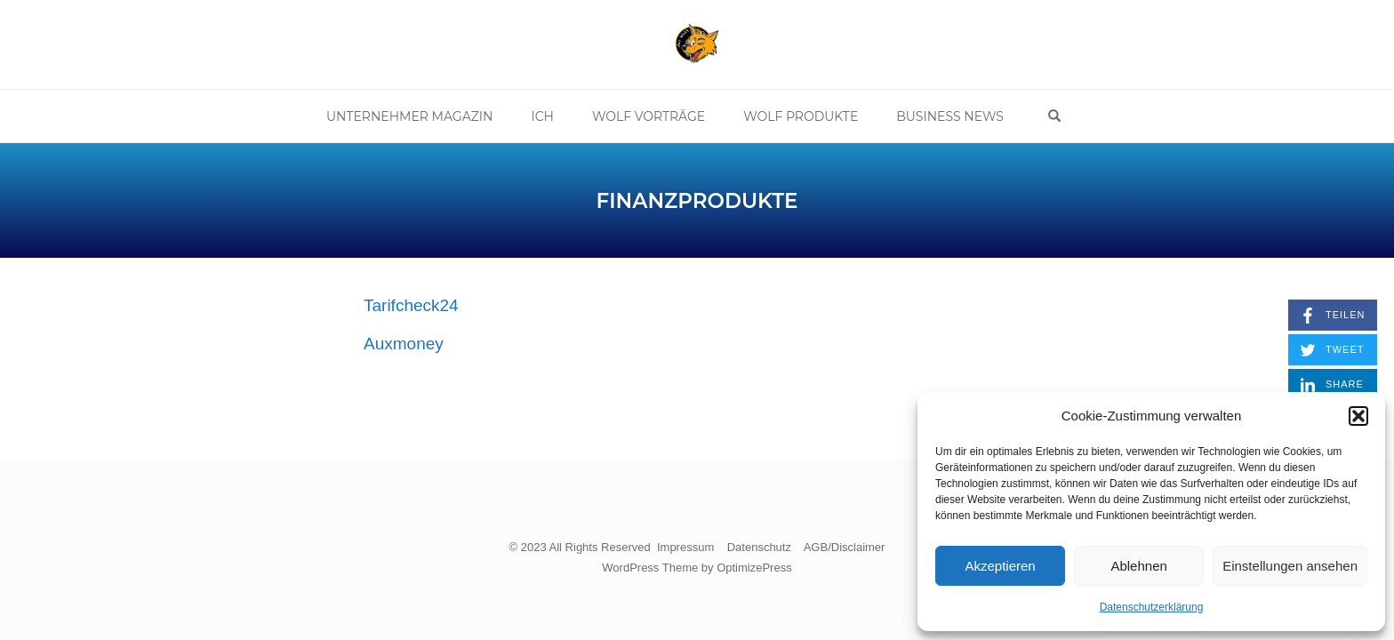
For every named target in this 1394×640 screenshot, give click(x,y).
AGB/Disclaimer (844, 547)
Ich (542, 116)
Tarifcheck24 (411, 305)
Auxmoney (404, 343)
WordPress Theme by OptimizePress (696, 567)
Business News (950, 116)
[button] (1358, 416)
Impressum (685, 547)
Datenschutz (759, 547)
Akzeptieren (1000, 565)
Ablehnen (1138, 565)
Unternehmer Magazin (409, 116)
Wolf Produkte (800, 116)
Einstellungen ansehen (1290, 565)
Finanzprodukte (697, 200)
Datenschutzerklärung (1152, 607)
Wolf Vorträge (648, 116)
